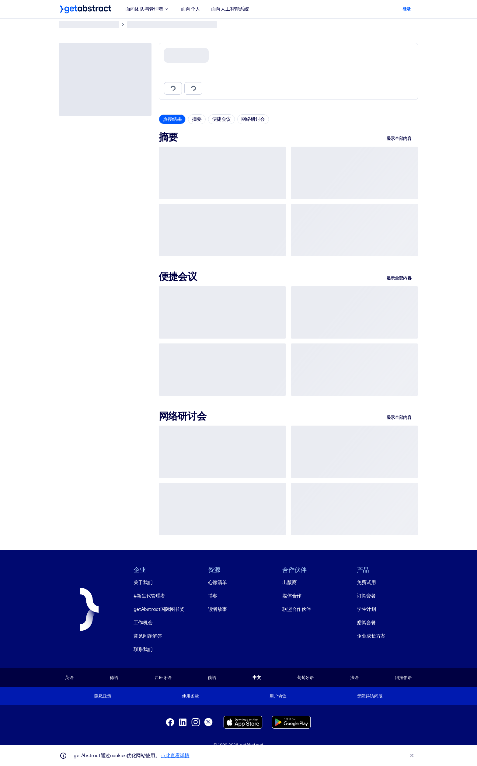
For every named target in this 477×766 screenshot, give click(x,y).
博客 (213, 596)
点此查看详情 (175, 755)
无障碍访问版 (369, 696)
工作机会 (143, 622)
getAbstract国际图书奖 (159, 609)
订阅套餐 (366, 596)
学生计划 (366, 609)
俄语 (212, 677)
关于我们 (143, 582)
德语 (114, 677)
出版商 (289, 582)
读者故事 (217, 609)
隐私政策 (102, 696)
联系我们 (143, 649)
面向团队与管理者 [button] (147, 9)
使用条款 (190, 696)
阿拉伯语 (403, 677)
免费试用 (366, 582)
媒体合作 (291, 596)
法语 (354, 677)
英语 (69, 677)
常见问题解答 (148, 636)
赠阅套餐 (366, 622)
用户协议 (278, 696)
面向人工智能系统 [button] (230, 9)
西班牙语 (163, 677)
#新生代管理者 (149, 596)
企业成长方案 (371, 636)
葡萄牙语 (305, 677)
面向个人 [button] (190, 9)
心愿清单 (217, 582)
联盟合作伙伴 (296, 609)
